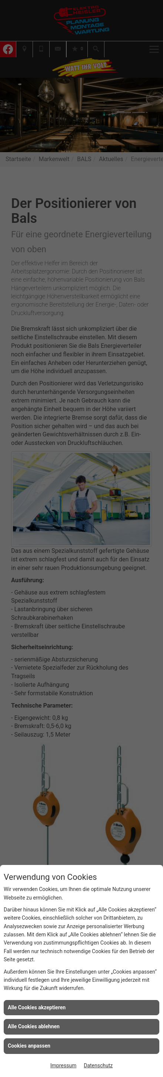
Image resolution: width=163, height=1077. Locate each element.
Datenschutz (98, 1065)
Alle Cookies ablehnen (34, 1026)
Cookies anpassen (29, 1046)
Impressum (63, 1065)
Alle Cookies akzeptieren (37, 1007)
